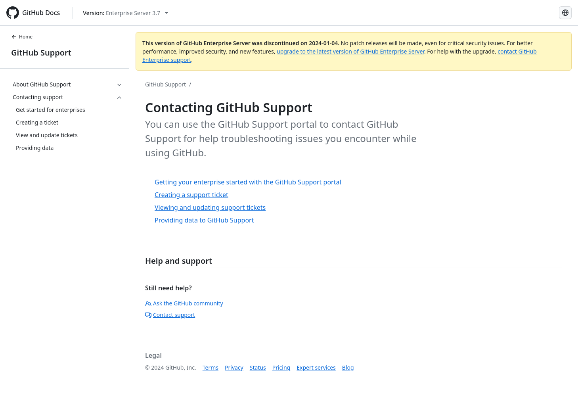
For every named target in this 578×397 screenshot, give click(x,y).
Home (22, 36)
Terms (210, 367)
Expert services (316, 367)
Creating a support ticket (191, 194)
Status (258, 367)
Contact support (170, 314)
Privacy (234, 367)
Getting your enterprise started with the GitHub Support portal (248, 182)
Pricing (281, 367)
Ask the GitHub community (184, 303)
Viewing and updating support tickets (210, 207)
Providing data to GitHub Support (204, 220)
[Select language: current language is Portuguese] (565, 12)
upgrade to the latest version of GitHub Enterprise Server (350, 51)
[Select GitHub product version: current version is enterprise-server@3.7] (125, 13)
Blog (348, 367)
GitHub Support (41, 52)
